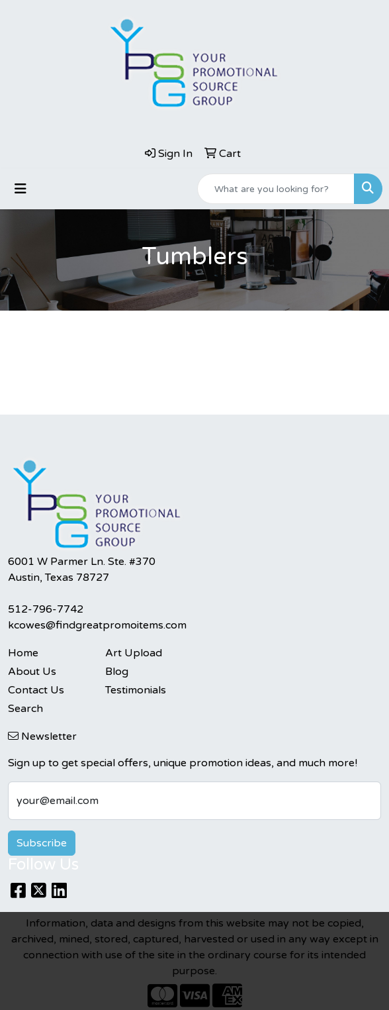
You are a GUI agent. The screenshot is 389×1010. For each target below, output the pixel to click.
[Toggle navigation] (20, 189)
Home (23, 653)
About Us (32, 671)
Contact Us (36, 690)
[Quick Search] (276, 189)
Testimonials (135, 690)
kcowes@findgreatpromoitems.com (97, 625)
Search (25, 708)
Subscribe (42, 843)
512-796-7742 (45, 609)
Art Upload (133, 653)
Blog (116, 671)
